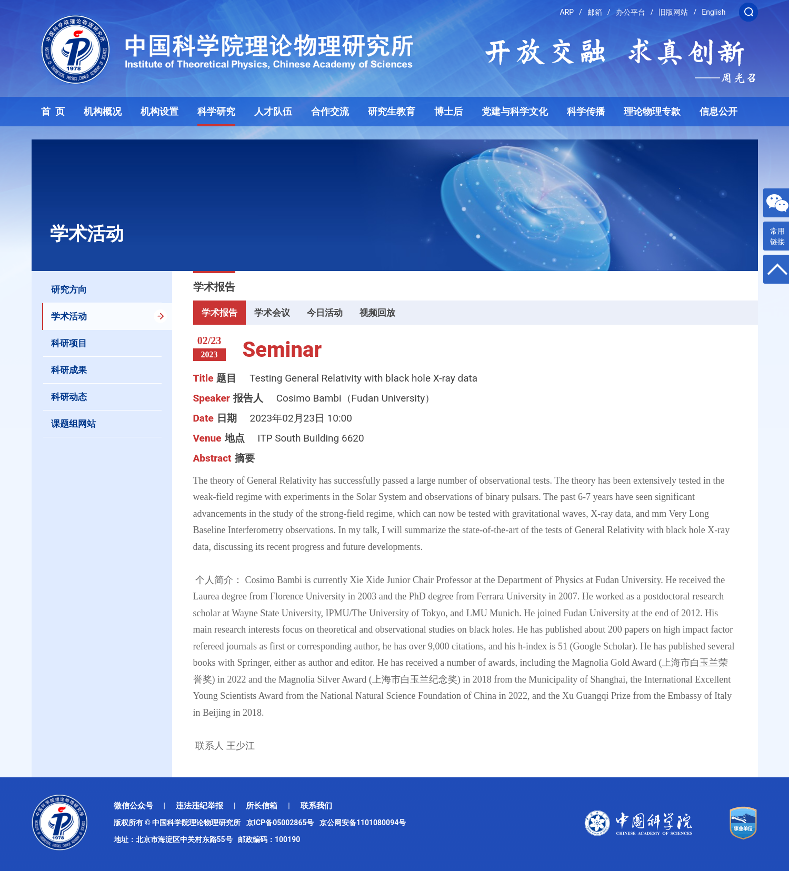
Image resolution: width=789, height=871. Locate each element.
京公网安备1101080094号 (362, 822)
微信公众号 (133, 805)
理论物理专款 (652, 111)
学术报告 (219, 312)
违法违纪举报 (199, 805)
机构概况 (103, 111)
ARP (567, 12)
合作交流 (330, 111)
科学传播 (586, 111)
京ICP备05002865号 (282, 822)
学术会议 (272, 312)
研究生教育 (391, 111)
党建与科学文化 (515, 111)
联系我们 (316, 805)
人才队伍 (273, 111)
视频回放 (377, 312)
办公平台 (630, 12)
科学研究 (216, 111)
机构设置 (159, 111)
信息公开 (718, 111)
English (713, 12)
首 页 (53, 111)
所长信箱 (261, 805)
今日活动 (325, 312)
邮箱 (594, 12)
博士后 (448, 111)
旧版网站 (673, 12)
